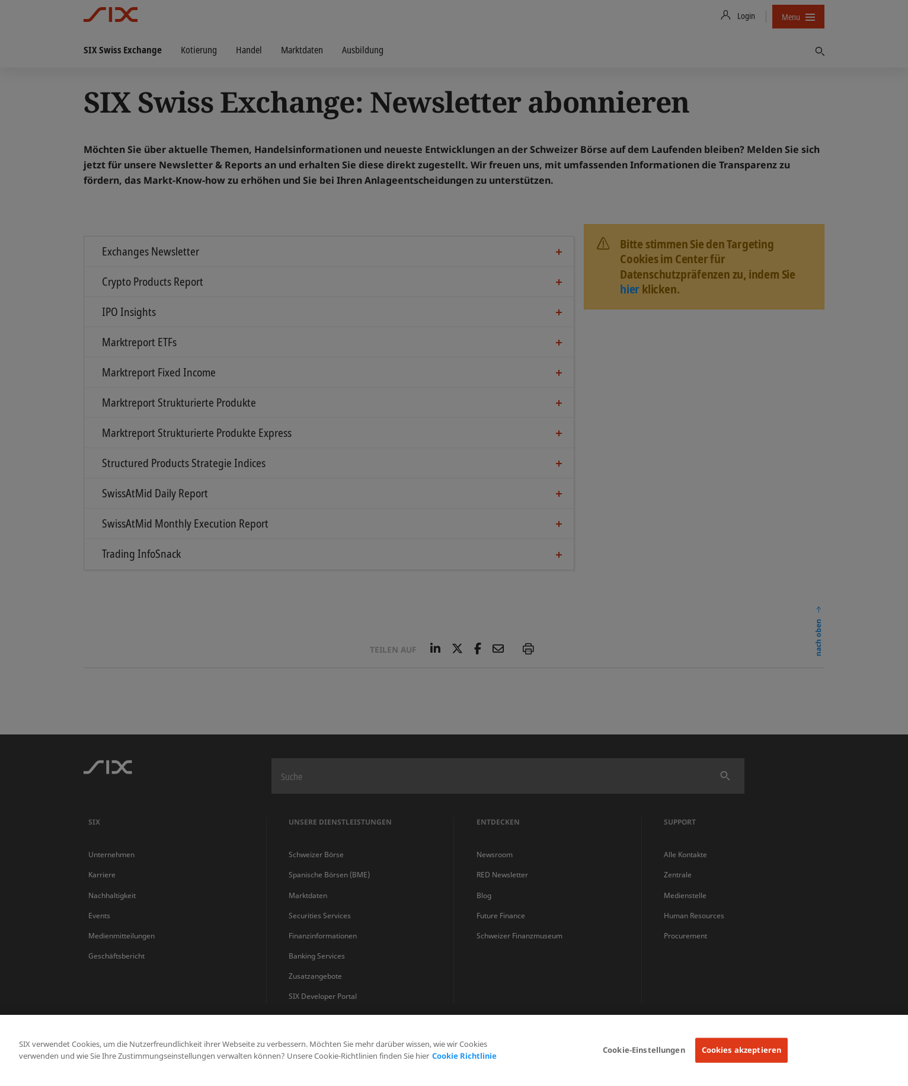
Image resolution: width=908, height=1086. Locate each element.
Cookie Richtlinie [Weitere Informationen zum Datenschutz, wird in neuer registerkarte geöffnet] (464, 1055)
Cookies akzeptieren (741, 1050)
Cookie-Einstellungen (644, 1050)
